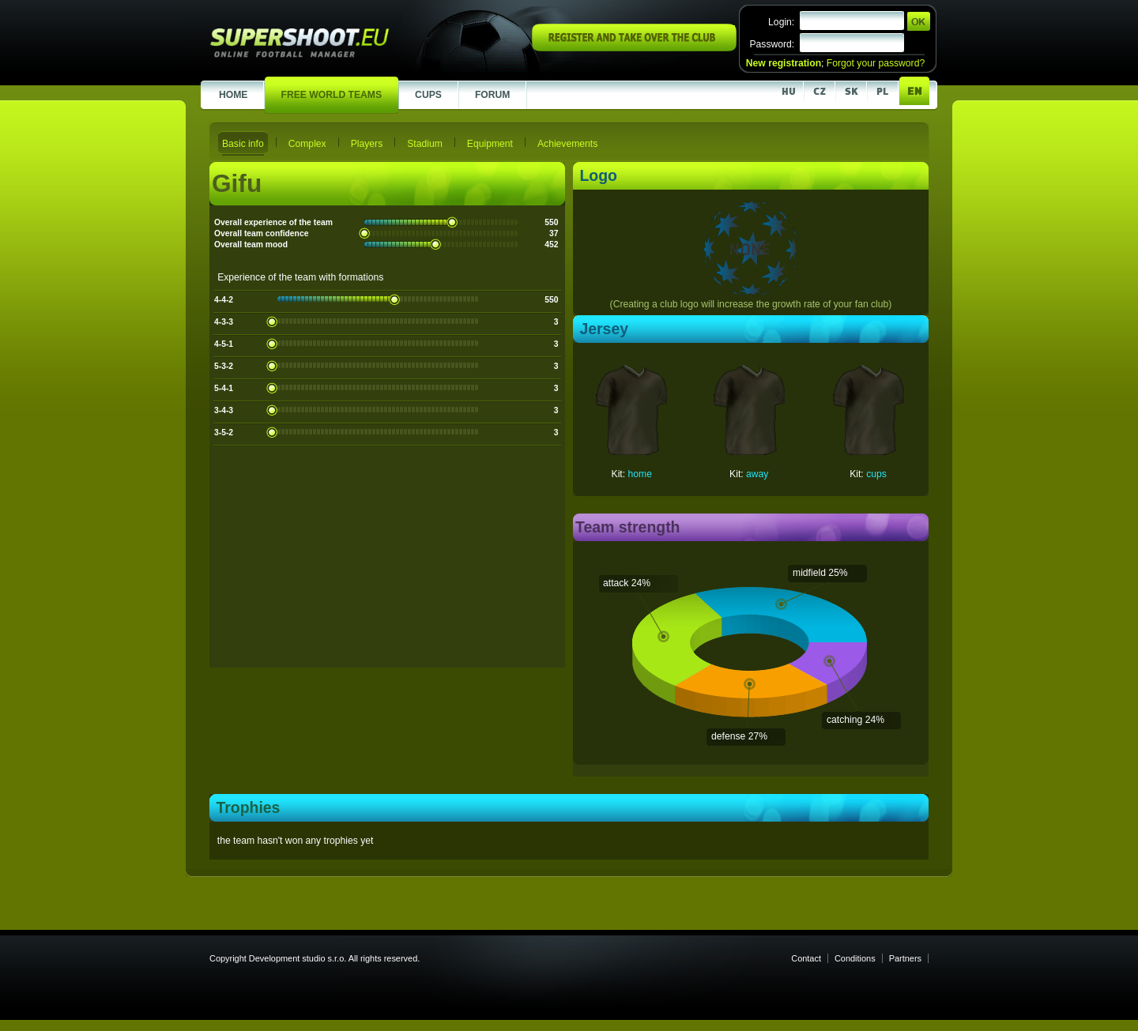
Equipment (490, 143)
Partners (905, 958)
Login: (781, 22)
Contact (806, 958)
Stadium (425, 143)
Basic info (243, 143)
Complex (307, 143)
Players (367, 143)
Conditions (855, 958)
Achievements (567, 143)
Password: (771, 44)
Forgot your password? (876, 63)
